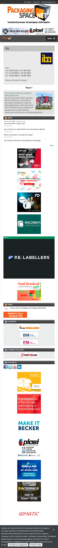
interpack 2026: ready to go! (14, 127)
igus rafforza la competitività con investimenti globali (24, 133)
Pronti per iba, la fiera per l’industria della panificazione (18, 94)
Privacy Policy (36, 545)
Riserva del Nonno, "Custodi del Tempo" (18, 138)
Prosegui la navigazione (18, 545)
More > (52, 145)
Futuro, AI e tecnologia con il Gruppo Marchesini (24, 308)
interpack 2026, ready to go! (14, 121)
